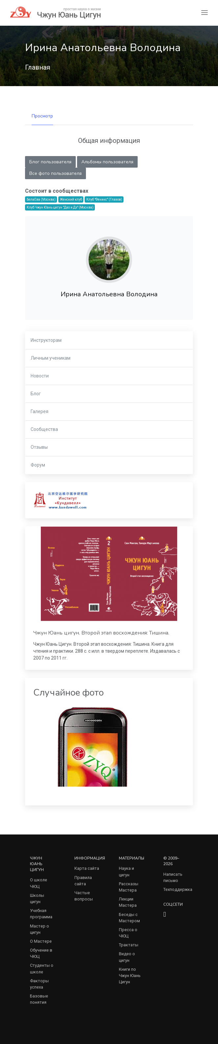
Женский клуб (71, 199)
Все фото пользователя (55, 173)
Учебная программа (41, 913)
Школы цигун (37, 898)
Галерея (39, 411)
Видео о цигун (127, 956)
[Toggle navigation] (204, 12)
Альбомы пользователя (107, 162)
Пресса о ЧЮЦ (128, 932)
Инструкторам (46, 340)
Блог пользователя (50, 162)
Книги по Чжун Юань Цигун (130, 975)
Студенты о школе (41, 968)
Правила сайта (83, 880)
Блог (36, 393)
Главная (37, 67)
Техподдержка (177, 889)
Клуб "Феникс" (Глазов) (104, 199)
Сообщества (44, 429)
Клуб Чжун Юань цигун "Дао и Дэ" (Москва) (60, 207)
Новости (40, 375)
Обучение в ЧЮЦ (41, 953)
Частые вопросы (83, 895)
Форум (38, 465)
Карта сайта (86, 868)
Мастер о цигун (39, 929)
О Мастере (41, 941)
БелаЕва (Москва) (41, 199)
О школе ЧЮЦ (38, 883)
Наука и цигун (126, 871)
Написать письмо (172, 877)
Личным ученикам (50, 358)
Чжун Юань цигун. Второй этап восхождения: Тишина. (101, 632)
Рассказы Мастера (128, 887)
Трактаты (128, 944)
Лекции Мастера (128, 902)
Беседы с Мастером (129, 917)
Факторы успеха (39, 984)
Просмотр (42, 116)
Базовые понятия (39, 999)
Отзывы (39, 447)
